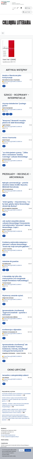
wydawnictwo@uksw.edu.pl (12, 436)
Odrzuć (21, 450)
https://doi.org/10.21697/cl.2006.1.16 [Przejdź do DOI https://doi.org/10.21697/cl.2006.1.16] (12, 379)
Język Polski (26, 12)
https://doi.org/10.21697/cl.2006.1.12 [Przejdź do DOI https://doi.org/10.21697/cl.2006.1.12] (12, 299)
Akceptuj (28, 450)
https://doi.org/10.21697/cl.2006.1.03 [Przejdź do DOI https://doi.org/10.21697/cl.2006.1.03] (12, 126)
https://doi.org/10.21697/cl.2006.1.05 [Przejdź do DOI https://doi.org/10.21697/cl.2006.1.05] (12, 160)
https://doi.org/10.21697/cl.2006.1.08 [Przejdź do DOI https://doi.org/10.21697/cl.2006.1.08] (12, 231)
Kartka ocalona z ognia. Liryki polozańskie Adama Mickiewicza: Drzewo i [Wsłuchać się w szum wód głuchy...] (14, 399)
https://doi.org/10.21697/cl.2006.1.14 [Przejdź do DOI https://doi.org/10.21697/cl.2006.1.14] (12, 333)
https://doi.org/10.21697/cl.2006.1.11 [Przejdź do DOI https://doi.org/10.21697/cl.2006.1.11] (11, 284)
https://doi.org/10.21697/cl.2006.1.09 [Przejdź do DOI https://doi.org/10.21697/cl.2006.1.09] (12, 250)
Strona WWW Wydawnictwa (8, 435)
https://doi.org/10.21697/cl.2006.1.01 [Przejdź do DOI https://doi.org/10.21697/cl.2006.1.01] (12, 81)
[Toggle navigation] (3, 33)
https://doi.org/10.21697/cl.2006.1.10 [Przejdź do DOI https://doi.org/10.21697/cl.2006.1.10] (12, 265)
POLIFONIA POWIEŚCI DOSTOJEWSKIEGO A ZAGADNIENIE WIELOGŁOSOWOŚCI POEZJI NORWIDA (16, 394)
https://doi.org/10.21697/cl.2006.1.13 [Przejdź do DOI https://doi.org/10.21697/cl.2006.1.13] (12, 318)
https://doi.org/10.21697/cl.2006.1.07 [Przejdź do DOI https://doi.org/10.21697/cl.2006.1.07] (12, 210)
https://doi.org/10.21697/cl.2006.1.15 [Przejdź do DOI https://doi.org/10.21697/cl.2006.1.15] (12, 356)
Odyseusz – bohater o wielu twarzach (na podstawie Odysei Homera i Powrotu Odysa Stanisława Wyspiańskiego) (15, 405)
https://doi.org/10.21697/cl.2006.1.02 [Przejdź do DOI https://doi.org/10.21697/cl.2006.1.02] (12, 109)
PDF (4, 86)
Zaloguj (27, 8)
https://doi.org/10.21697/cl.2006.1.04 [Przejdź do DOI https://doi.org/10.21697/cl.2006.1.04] (12, 141)
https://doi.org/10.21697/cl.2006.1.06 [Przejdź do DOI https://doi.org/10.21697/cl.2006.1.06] (12, 191)
